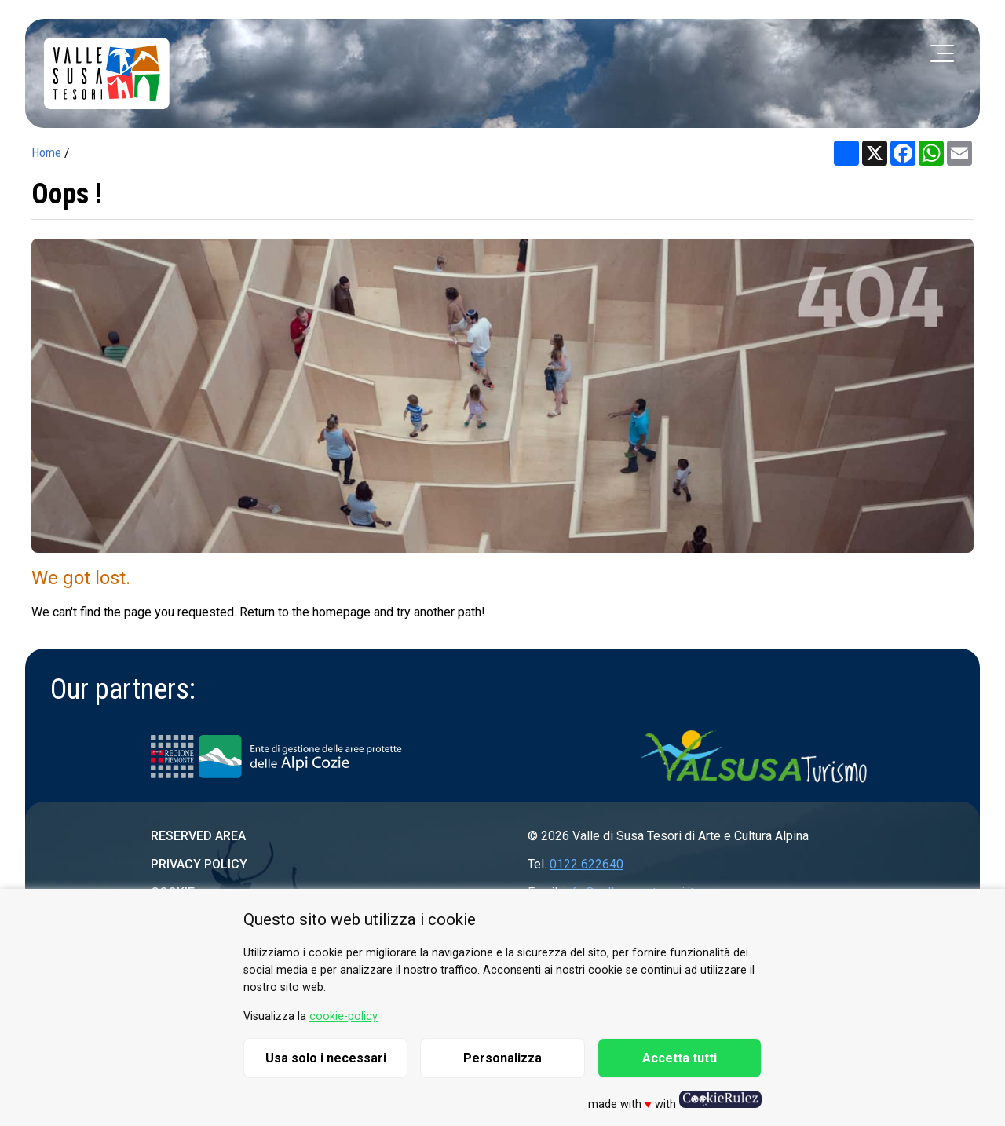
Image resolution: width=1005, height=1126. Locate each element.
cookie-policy (343, 1016)
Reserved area (198, 835)
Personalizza (502, 1058)
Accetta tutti (679, 1058)
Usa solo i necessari (325, 1058)
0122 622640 (586, 864)
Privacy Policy (199, 864)
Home (46, 152)
